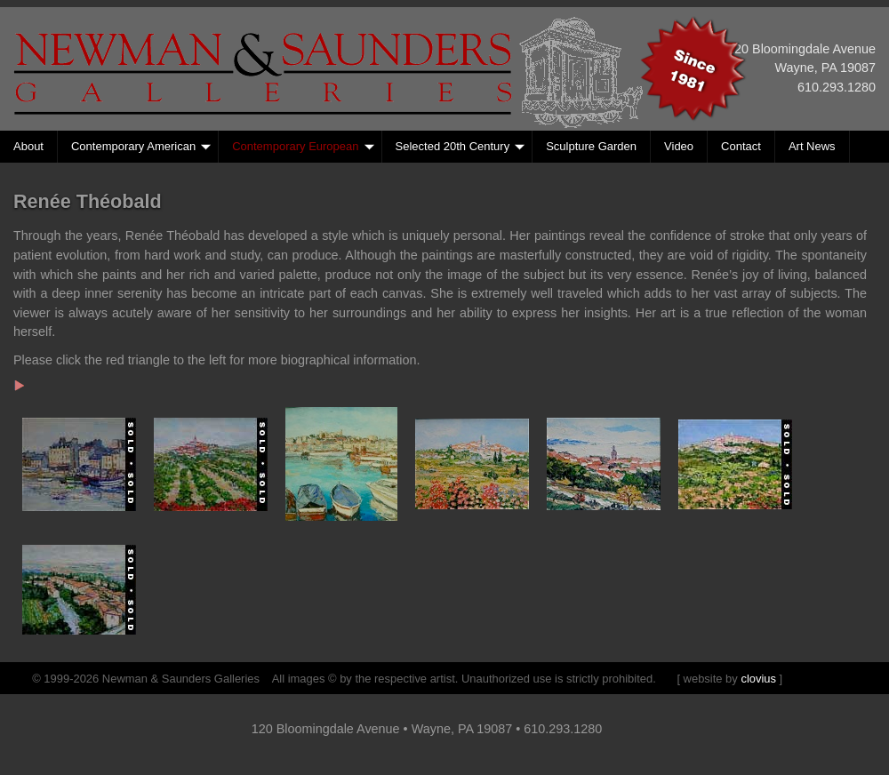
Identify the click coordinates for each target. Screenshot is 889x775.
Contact (741, 146)
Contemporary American (141, 146)
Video (678, 146)
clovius (758, 678)
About (28, 146)
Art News (812, 146)
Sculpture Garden (591, 146)
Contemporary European (302, 146)
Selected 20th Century (460, 146)
